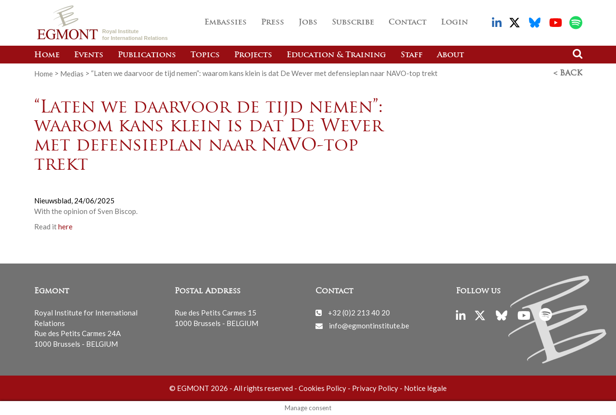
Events (88, 55)
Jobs (308, 22)
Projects (253, 55)
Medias (72, 73)
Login (454, 22)
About (450, 55)
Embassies (225, 22)
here (66, 226)
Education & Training (336, 55)
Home (47, 55)
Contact (408, 22)
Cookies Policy (322, 388)
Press (272, 22)
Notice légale (425, 388)
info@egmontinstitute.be (369, 325)
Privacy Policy (375, 388)
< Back (567, 73)
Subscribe (353, 22)
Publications (147, 55)
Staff (412, 55)
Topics (205, 55)
